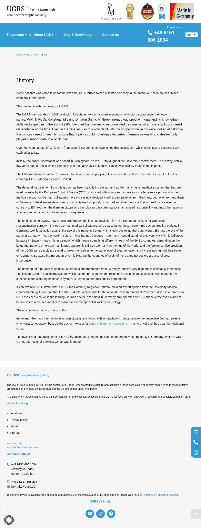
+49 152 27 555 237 (24, 481)
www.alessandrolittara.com (22, 447)
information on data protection (161, 494)
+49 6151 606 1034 (24, 464)
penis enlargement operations (108, 323)
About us (31, 54)
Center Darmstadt (42, 10)
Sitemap (15, 432)
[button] (9, 520)
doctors (58, 147)
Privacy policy (19, 419)
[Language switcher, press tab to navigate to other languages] (191, 34)
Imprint (14, 426)
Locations (16, 413)
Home (19, 54)
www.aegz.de (14, 443)
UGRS (16, 9)
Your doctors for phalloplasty (26, 15)
